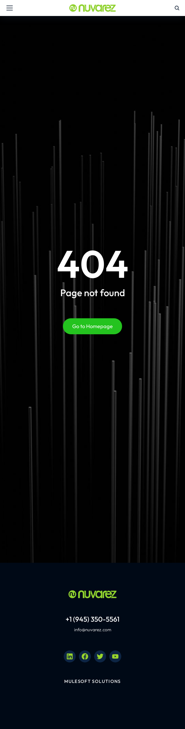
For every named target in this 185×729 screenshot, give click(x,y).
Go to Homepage (92, 326)
